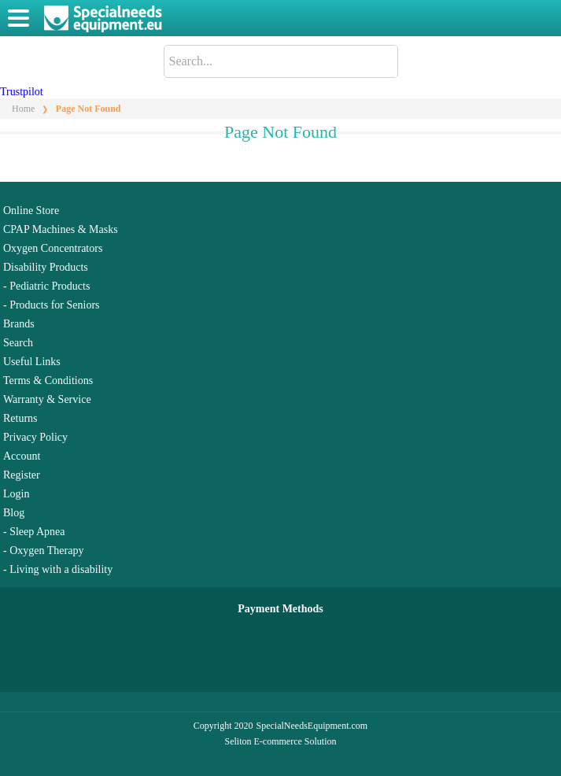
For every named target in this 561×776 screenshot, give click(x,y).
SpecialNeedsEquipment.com (312, 725)
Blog (13, 513)
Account (21, 456)
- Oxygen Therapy (43, 550)
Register (21, 475)
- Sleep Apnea (34, 532)
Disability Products (45, 267)
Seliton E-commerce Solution (281, 741)
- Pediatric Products (46, 286)
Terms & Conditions (48, 380)
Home (23, 108)
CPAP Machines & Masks (60, 229)
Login (16, 494)
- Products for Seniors (51, 305)
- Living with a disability (58, 569)
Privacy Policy (35, 437)
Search (18, 343)
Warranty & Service (47, 399)
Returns (20, 418)
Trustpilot (21, 92)
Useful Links (32, 362)
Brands (19, 324)
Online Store (31, 210)
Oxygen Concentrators (52, 248)
